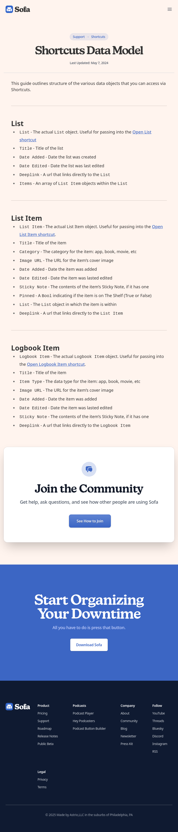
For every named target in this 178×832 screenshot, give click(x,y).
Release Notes (48, 736)
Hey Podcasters (84, 721)
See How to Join (90, 521)
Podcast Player (83, 713)
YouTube (158, 713)
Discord (157, 736)
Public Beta (46, 744)
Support (79, 36)
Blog (124, 728)
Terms (42, 787)
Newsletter (128, 736)
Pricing (43, 713)
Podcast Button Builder (89, 728)
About (125, 713)
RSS (155, 751)
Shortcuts (98, 36)
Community (129, 721)
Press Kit (127, 744)
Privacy (43, 779)
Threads (158, 721)
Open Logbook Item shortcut (56, 364)
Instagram (159, 744)
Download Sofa (89, 644)
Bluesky (157, 728)
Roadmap (44, 728)
